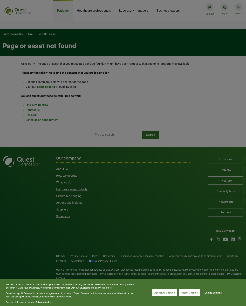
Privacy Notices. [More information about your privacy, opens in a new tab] (44, 302)
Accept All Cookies (164, 292)
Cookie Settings (213, 292)
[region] (123, 292)
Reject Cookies (189, 292)
